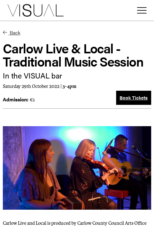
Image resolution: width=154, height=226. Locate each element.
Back (11, 32)
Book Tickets (134, 97)
